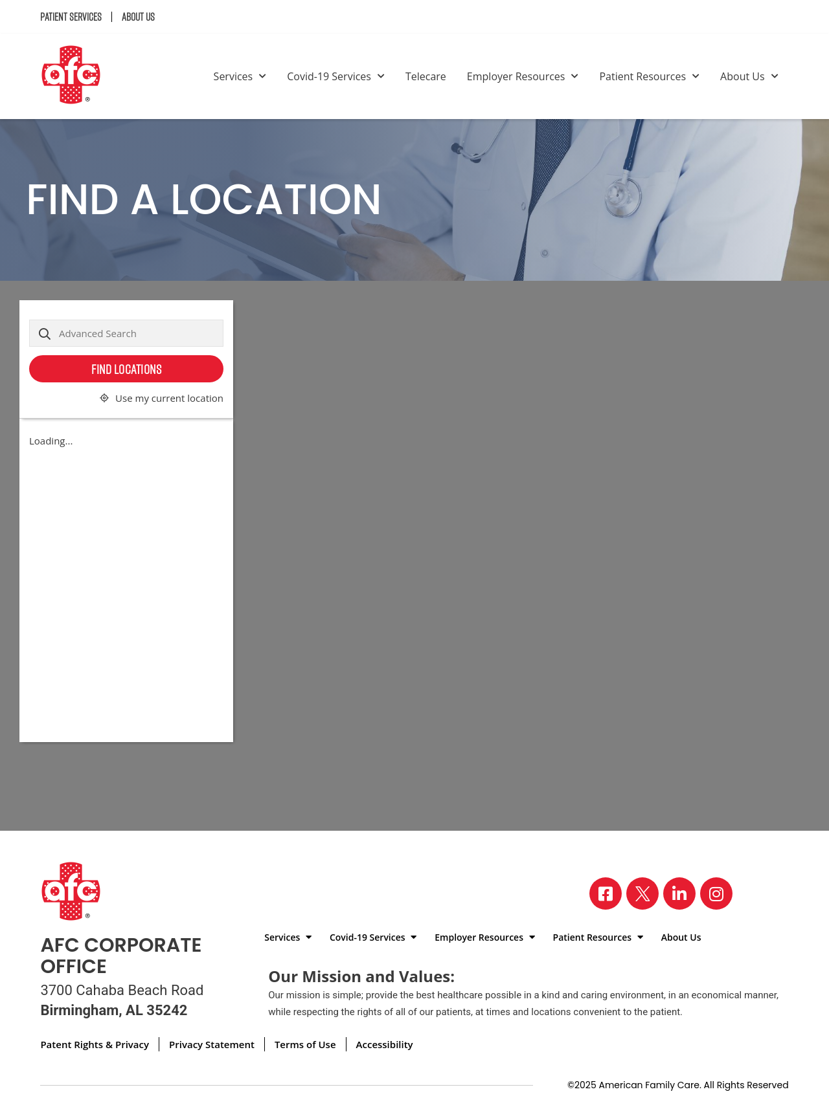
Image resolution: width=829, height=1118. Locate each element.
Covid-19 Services (336, 76)
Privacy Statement (212, 1044)
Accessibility (384, 1044)
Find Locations (126, 369)
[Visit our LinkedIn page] (679, 893)
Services (240, 76)
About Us (138, 17)
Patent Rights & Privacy (94, 1044)
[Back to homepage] (76, 76)
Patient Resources (649, 76)
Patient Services (71, 17)
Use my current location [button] (169, 397)
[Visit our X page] (642, 893)
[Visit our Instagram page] (716, 893)
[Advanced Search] (126, 333)
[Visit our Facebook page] (605, 893)
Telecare (425, 76)
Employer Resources (523, 76)
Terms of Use (305, 1044)
